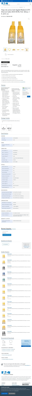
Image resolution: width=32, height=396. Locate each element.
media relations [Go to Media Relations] (14, 384)
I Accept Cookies (4, 393)
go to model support (26, 346)
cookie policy (16, 390)
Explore (29, 96)
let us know (27, 365)
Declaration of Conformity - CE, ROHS (8, 349)
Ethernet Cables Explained (6, 355)
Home (2, 7)
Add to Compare (4, 64)
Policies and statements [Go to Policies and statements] (16, 385)
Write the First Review (6, 234)
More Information (12, 393)
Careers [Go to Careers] (3, 385)
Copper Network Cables (14, 7)
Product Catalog (7, 7)
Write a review (7, 58)
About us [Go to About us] (3, 384)
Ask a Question (5, 244)
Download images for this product (7, 359)
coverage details (22, 81)
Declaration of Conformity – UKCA (7, 350)
